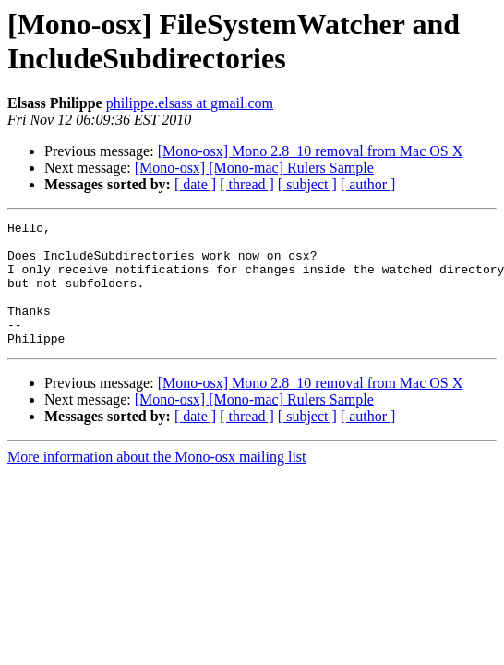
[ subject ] (307, 184)
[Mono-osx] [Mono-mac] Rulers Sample (254, 167)
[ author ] (368, 184)
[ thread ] (247, 184)
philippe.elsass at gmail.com (189, 103)
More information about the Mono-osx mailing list (156, 482)
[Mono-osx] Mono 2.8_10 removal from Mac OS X (310, 151)
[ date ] (195, 184)
